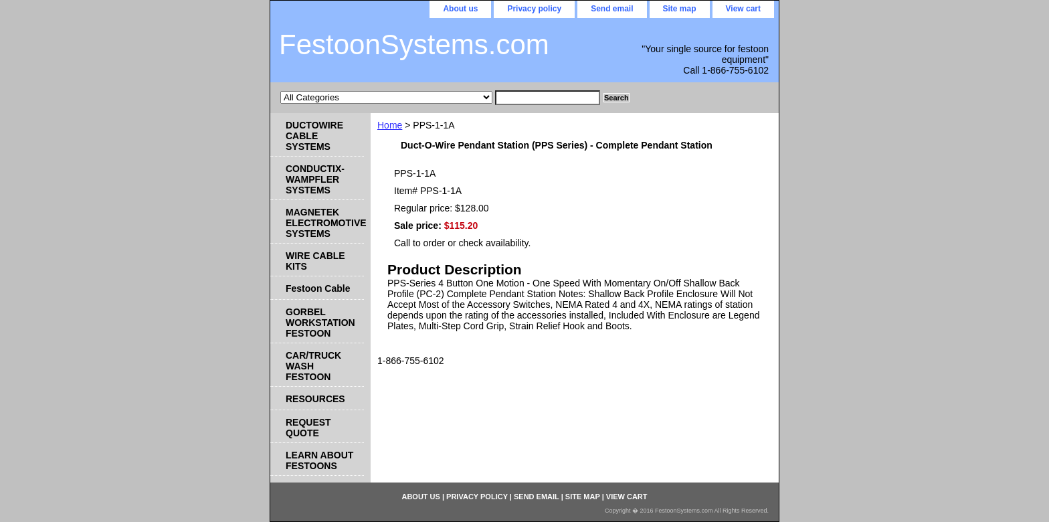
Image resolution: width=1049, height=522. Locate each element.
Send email (612, 8)
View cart (743, 8)
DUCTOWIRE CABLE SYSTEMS (314, 136)
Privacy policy (534, 8)
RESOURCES (315, 399)
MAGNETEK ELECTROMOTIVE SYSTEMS (325, 223)
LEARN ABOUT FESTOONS (319, 460)
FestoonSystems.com (414, 44)
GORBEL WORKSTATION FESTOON (320, 323)
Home (389, 125)
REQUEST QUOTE (308, 427)
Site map (679, 8)
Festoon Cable (318, 288)
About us (460, 8)
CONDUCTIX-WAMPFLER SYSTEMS (315, 179)
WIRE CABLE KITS (315, 261)
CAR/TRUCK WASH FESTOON (313, 366)
